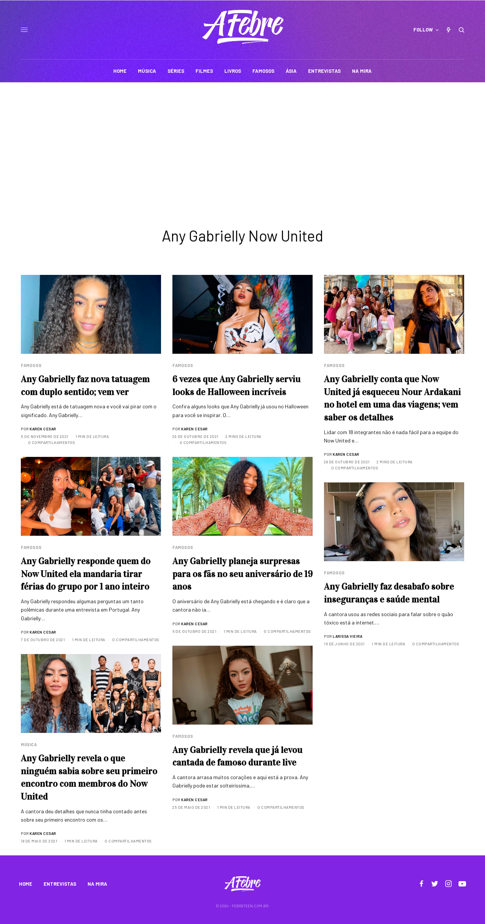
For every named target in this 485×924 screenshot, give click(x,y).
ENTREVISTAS (60, 884)
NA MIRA (97, 884)
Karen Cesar (43, 429)
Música (29, 744)
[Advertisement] (242, 139)
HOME (25, 884)
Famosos (31, 365)
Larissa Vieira (347, 636)
